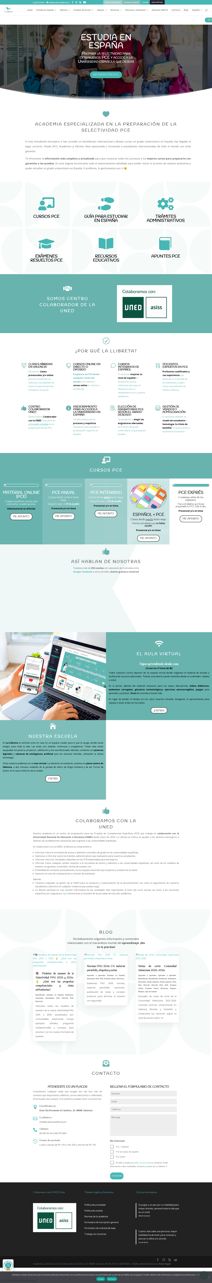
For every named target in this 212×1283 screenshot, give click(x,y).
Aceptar (101, 1279)
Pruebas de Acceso (82, 10)
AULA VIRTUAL (157, 2)
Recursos (39, 1001)
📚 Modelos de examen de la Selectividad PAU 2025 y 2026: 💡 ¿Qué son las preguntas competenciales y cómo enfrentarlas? (55, 982)
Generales (39, 998)
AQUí (198, 1275)
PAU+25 (65, 998)
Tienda (145, 2)
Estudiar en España (55, 995)
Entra (53, 779)
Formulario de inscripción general (101, 1222)
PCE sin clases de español (127, 1151)
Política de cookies (93, 1210)
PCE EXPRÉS (190, 492)
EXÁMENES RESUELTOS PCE (46, 258)
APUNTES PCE (165, 256)
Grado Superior (153, 982)
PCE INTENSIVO (106, 492)
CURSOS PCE (46, 216)
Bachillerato (40, 995)
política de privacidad (142, 1162)
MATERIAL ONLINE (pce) (21, 494)
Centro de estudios (112, 2)
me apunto (21, 516)
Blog (186, 10)
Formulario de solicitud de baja (99, 1228)
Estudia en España (131, 2)
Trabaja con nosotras (95, 1234)
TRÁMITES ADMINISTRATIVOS (166, 218)
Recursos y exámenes (135, 10)
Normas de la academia (96, 1216)
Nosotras (114, 10)
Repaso (100, 10)
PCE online (120, 1156)
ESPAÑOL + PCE (148, 514)
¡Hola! (30, 10)
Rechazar (112, 1279)
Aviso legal (165, 1263)
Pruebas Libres (110, 979)
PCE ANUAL (63, 492)
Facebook (87, 571)
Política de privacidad (94, 1204)
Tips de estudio (151, 992)
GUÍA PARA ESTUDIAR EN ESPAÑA (106, 218)
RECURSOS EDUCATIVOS (106, 258)
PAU (58, 998)
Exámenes (69, 995)
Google (77, 571)
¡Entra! (159, 711)
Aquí (65, 893)
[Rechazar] (208, 1277)
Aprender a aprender (96, 975)
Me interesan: (117, 1140)
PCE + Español (122, 1146)
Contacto (175, 10)
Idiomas (63, 10)
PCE (71, 998)
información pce (106, 75)
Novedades (50, 998)
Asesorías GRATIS (160, 10)
